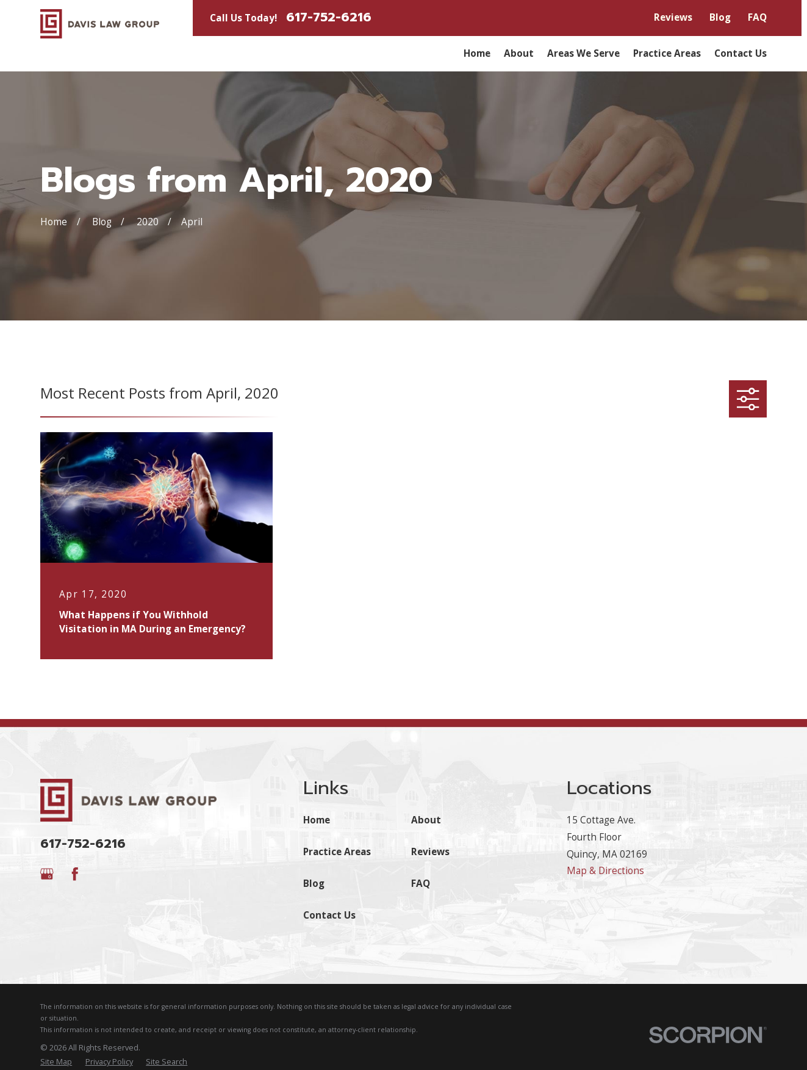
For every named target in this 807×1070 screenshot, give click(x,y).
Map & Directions (605, 870)
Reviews (673, 17)
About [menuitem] (519, 53)
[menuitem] (56, 1062)
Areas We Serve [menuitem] (583, 53)
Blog (720, 17)
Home (316, 820)
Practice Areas (337, 851)
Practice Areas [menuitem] (667, 53)
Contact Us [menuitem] (740, 53)
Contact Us (329, 915)
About (426, 820)
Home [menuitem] (477, 53)
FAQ (757, 17)
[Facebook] (75, 874)
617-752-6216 (328, 18)
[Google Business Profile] (47, 874)
